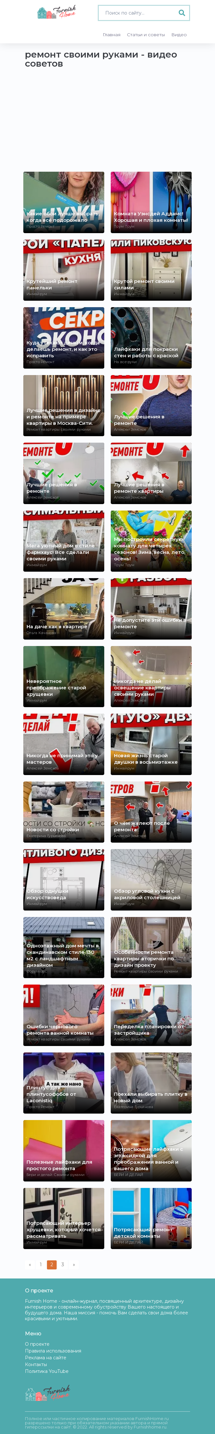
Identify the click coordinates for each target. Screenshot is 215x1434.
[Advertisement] (107, 123)
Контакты (36, 1364)
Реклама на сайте (45, 1358)
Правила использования (53, 1351)
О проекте (37, 1344)
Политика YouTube (47, 1371)
